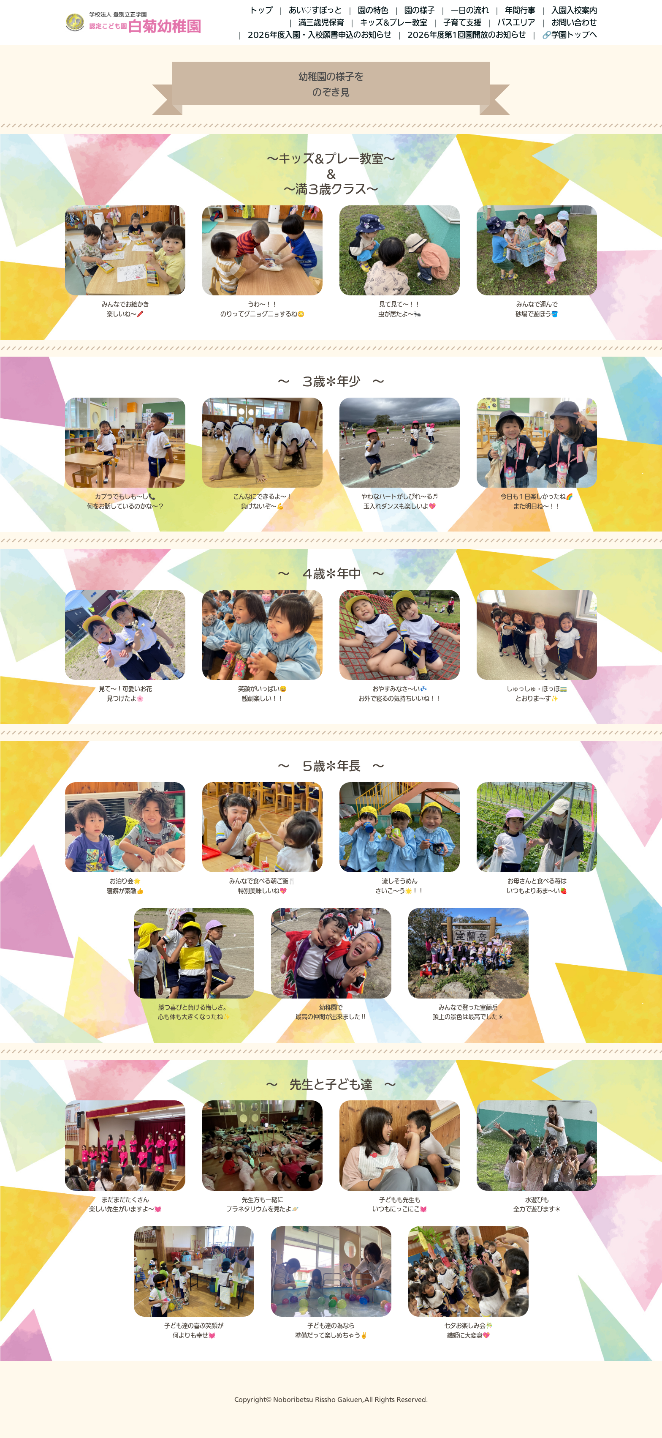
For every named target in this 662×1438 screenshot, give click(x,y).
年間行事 (520, 10)
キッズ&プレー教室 (393, 22)
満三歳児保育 (321, 22)
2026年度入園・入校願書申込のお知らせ (319, 34)
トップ (261, 10)
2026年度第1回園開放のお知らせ (466, 34)
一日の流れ (470, 10)
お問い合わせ (574, 22)
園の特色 (373, 10)
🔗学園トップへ (569, 34)
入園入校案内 (574, 10)
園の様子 (419, 10)
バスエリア (516, 22)
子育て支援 (462, 22)
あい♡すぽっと (315, 10)
